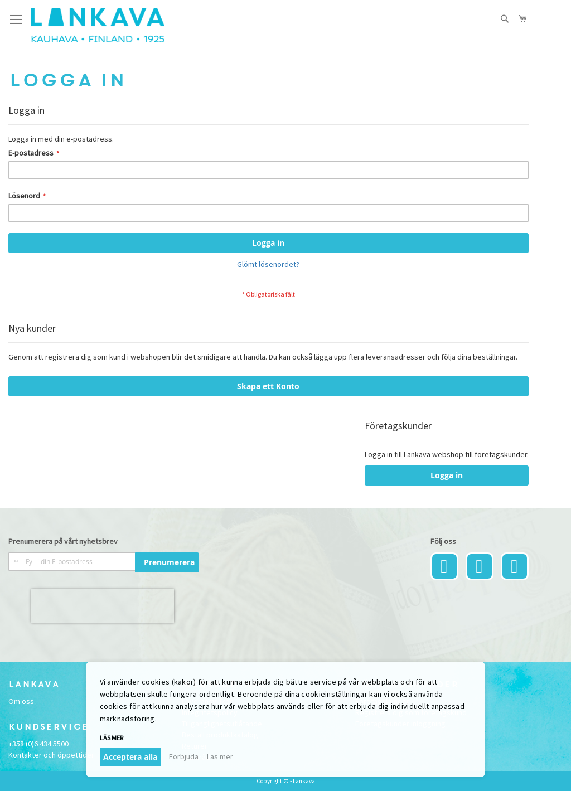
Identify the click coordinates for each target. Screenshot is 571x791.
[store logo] (97, 25)
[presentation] (102, 606)
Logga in (446, 475)
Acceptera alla (130, 756)
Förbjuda (184, 756)
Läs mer (111, 738)
